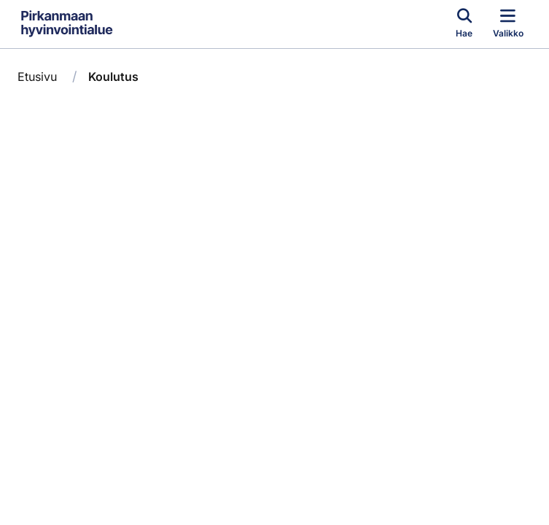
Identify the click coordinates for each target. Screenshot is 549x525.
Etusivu (37, 76)
